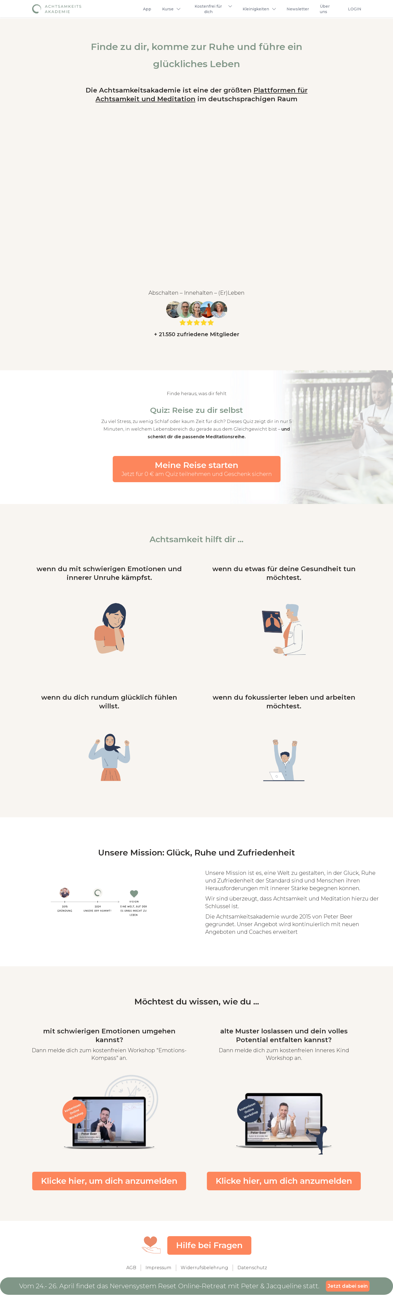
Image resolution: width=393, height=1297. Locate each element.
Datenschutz (252, 1269)
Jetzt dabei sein (347, 1286)
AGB (131, 1269)
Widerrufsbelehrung (204, 1269)
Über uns (325, 9)
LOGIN (354, 9)
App (147, 9)
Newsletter (298, 9)
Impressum (158, 1269)
